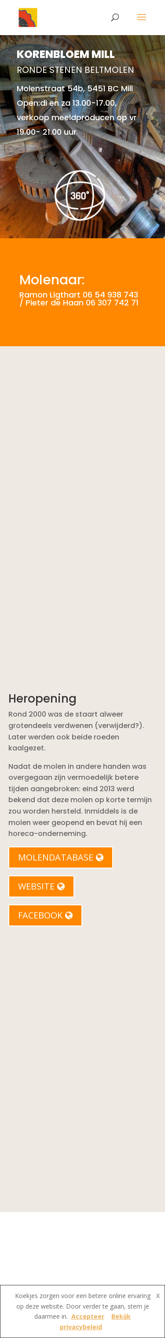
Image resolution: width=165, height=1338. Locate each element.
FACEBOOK (45, 915)
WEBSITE (41, 886)
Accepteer (87, 1316)
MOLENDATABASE (60, 857)
